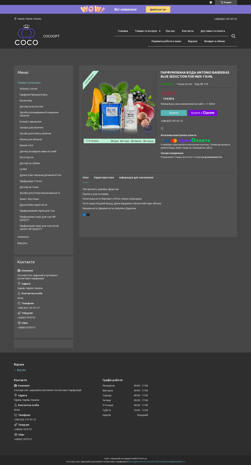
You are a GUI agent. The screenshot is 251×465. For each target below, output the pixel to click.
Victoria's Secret (28, 88)
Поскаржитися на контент (142, 461)
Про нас (170, 31)
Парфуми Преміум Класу (33, 94)
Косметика (26, 100)
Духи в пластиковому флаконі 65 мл (40, 175)
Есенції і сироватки (30, 121)
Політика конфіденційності (171, 461)
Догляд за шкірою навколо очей (38, 151)
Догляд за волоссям (31, 106)
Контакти (188, 31)
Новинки (23, 236)
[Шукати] (232, 36)
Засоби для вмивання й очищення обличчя (39, 114)
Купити (173, 112)
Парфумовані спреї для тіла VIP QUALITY (38, 218)
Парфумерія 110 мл (31, 181)
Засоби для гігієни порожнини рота (40, 193)
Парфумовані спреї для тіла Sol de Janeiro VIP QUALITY (39, 227)
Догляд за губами (30, 163)
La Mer (23, 169)
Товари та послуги (146, 31)
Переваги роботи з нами (166, 41)
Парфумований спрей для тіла (37, 210)
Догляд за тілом (29, 187)
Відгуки (192, 41)
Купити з (202, 113)
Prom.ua (142, 458)
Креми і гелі (26, 145)
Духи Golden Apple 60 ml (33, 204)
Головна (123, 31)
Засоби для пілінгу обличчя (35, 133)
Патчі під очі (26, 157)
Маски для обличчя (31, 139)
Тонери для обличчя (31, 127)
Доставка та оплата (213, 31)
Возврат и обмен (214, 41)
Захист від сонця (29, 199)
